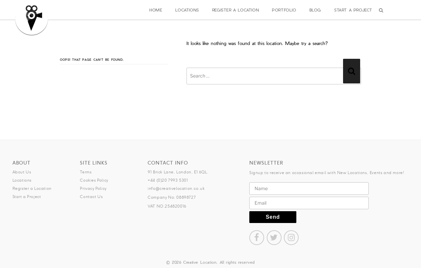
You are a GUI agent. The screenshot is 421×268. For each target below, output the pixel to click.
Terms (85, 171)
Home (155, 10)
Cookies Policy (94, 180)
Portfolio (284, 10)
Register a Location (235, 10)
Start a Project (353, 10)
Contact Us (91, 196)
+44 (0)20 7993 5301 (168, 180)
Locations (187, 10)
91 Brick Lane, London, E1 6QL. (178, 171)
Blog (315, 10)
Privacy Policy (93, 188)
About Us (21, 171)
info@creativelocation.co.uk (176, 188)
